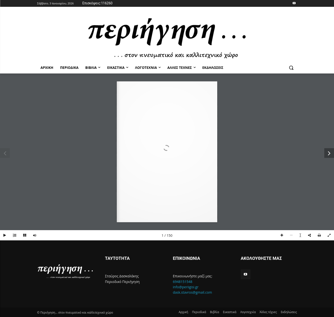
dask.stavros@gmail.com (192, 292)
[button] (291, 67)
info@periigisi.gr (186, 287)
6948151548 (182, 281)
